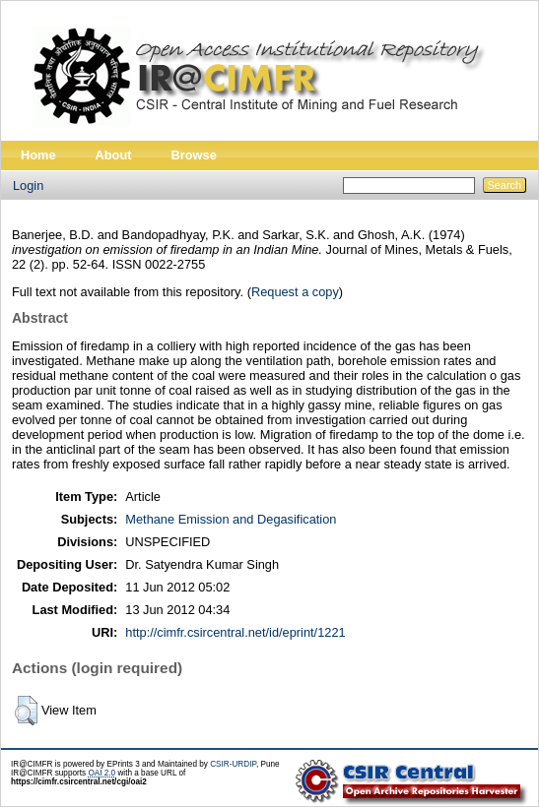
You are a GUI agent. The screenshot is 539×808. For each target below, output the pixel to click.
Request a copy (295, 291)
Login (28, 185)
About (114, 155)
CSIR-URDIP (233, 764)
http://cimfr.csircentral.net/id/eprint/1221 (235, 632)
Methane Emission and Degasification (230, 519)
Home (38, 155)
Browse (194, 155)
